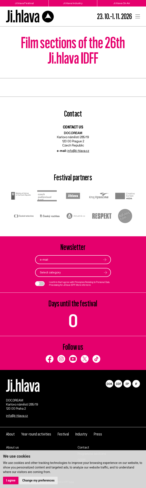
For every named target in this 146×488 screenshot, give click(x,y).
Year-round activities (36, 434)
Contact (83, 447)
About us (12, 447)
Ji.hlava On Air (121, 3)
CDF (118, 383)
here (88, 285)
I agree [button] (10, 480)
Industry (81, 434)
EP (127, 383)
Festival (63, 434)
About (10, 434)
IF (136, 383)
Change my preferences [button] (38, 480)
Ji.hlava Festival (24, 3)
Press (98, 434)
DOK (109, 383)
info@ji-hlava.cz (78, 150)
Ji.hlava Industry (73, 3)
